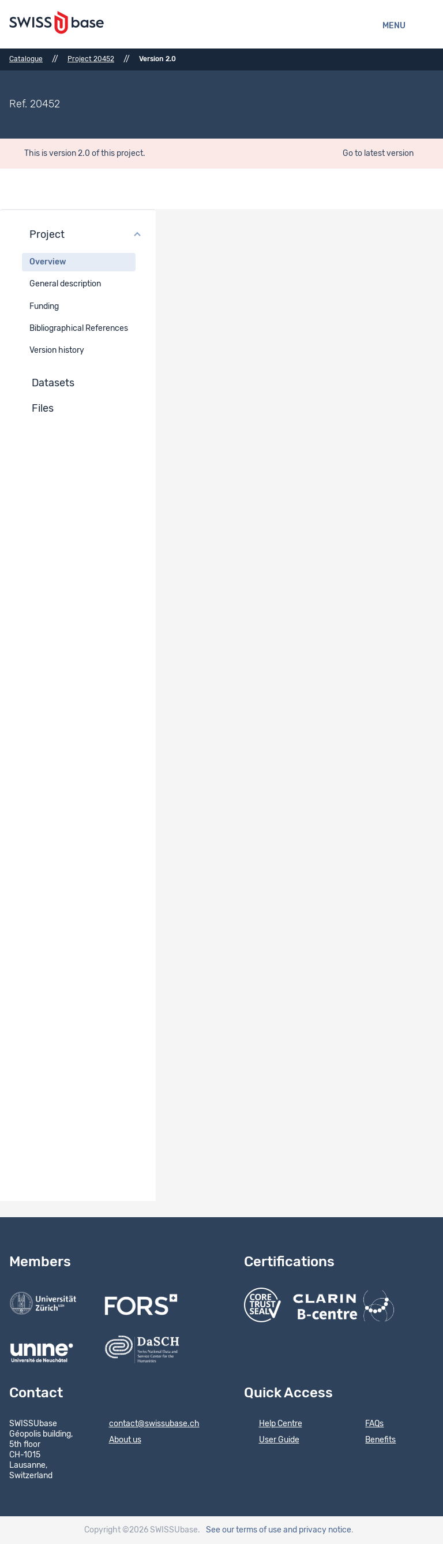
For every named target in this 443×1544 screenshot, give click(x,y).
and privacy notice (317, 1530)
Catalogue (26, 58)
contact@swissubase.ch (147, 1424)
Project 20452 (90, 58)
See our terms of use (243, 1530)
